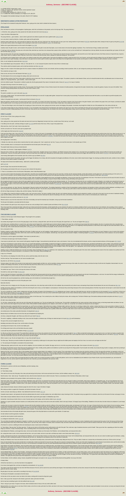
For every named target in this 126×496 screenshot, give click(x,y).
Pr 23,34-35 (17, 261)
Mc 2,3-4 (118, 285)
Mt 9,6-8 (77, 373)
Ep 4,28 (32, 481)
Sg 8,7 (120, 296)
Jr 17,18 (31, 226)
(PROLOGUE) (5, 27)
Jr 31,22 (91, 232)
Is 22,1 (110, 291)
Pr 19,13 (55, 291)
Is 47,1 (29, 149)
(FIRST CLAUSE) (6, 114)
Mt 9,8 (49, 458)
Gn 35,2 (43, 155)
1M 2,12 (39, 378)
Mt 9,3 (37, 311)
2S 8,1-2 (77, 433)
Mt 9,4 (38, 316)
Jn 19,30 (122, 41)
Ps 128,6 (20, 292)
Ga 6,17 (66, 82)
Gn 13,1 (106, 153)
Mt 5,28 (115, 334)
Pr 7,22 (58, 264)
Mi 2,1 (75, 333)
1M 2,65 (59, 399)
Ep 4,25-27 (95, 345)
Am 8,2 (21, 131)
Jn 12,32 (31, 123)
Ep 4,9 (48, 144)
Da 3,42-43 (35, 471)
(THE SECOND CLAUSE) (8, 214)
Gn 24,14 (25, 61)
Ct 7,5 (24, 84)
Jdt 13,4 (46, 249)
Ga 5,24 (12, 449)
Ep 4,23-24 (64, 204)
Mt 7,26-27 (98, 443)
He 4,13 (69, 318)
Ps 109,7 (51, 136)
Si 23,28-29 (30, 330)
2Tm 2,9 (38, 99)
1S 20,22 (13, 51)
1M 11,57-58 (59, 36)
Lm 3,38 (34, 45)
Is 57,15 (6, 164)
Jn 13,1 (6, 136)
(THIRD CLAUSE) (6, 363)
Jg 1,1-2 (43, 391)
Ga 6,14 (25, 93)
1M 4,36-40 (104, 175)
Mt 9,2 (87, 221)
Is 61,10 (21, 418)
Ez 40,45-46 (58, 183)
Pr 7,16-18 (117, 241)
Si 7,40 (25, 197)
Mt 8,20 (87, 41)
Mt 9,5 (38, 338)
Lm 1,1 (15, 448)
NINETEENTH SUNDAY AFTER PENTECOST (14, 21)
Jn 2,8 (29, 73)
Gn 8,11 (26, 406)
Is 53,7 (49, 43)
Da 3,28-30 (40, 465)
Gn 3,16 (41, 66)
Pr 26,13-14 (21, 272)
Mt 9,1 (46, 32)
